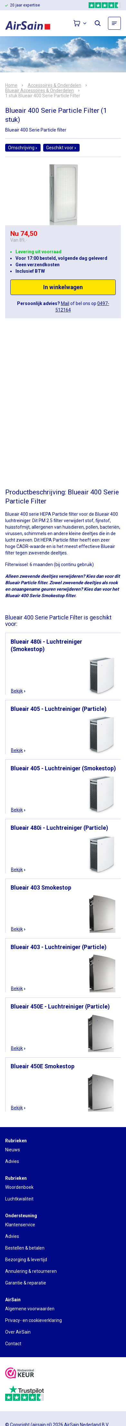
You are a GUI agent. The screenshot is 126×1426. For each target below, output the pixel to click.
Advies (12, 1161)
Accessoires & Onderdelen (54, 85)
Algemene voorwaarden (29, 1308)
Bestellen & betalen (24, 1248)
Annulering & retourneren (31, 1271)
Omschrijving (23, 147)
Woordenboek (19, 1187)
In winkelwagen (63, 287)
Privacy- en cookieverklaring (33, 1320)
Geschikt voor (61, 147)
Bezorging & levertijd (26, 1259)
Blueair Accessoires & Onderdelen (39, 90)
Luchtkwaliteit (19, 1198)
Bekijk (18, 690)
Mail (65, 303)
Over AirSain (18, 1332)
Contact (13, 1343)
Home (11, 85)
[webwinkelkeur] (19, 1374)
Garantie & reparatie (25, 1282)
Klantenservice (20, 1224)
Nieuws (12, 1149)
